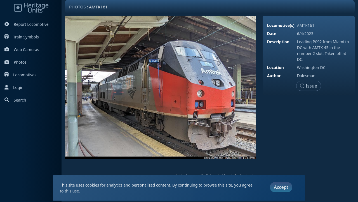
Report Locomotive (26, 24)
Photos (15, 62)
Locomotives (20, 74)
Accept (281, 187)
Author (274, 75)
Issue (308, 86)
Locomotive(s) (281, 25)
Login (13, 87)
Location (275, 67)
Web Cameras (21, 49)
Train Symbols (21, 37)
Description (278, 41)
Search (15, 100)
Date (271, 33)
